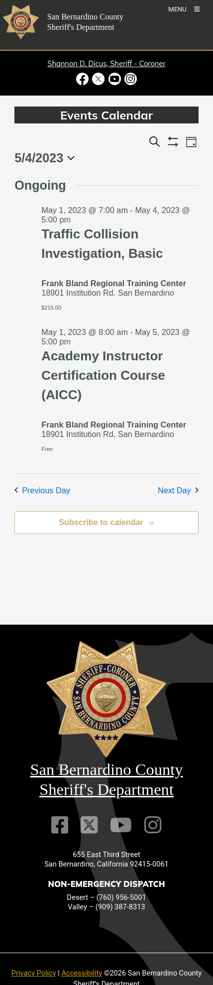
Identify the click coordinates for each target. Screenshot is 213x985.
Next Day (178, 490)
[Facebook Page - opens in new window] (83, 79)
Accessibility (82, 973)
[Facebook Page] (59, 825)
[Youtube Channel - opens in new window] (114, 79)
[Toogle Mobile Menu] (184, 8)
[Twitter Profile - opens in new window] (98, 79)
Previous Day (42, 490)
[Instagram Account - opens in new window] (129, 79)
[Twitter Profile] (89, 825)
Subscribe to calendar (101, 522)
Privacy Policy (33, 973)
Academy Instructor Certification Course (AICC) (103, 375)
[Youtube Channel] (121, 825)
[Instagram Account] (152, 825)
